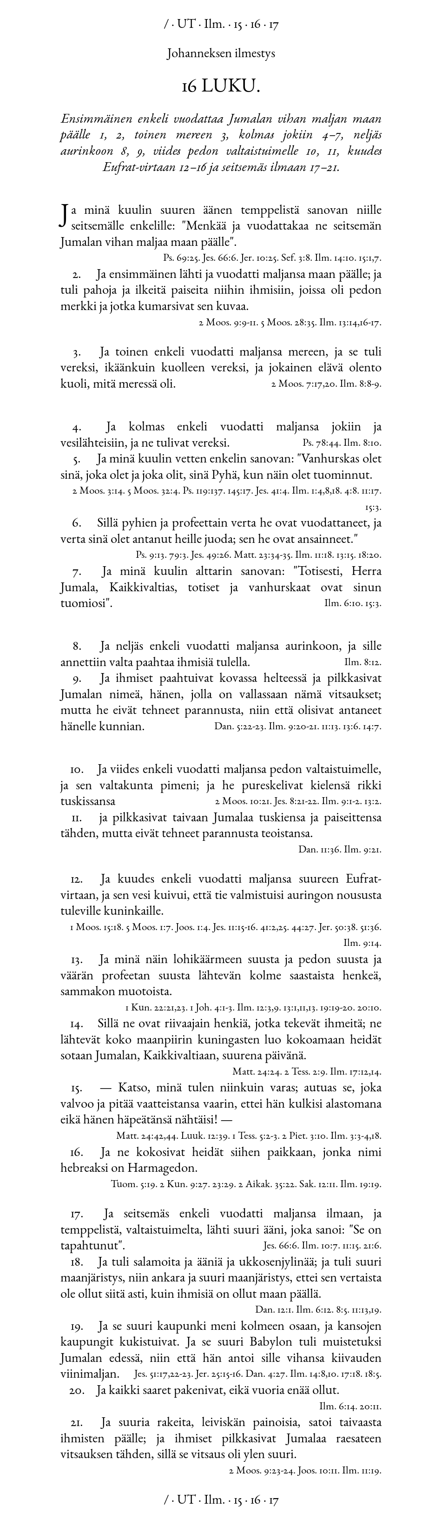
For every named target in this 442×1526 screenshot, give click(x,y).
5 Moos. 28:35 (288, 323)
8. (77, 647)
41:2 (268, 928)
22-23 (180, 1374)
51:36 (369, 928)
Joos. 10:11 (317, 1471)
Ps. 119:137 (203, 491)
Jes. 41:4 (271, 491)
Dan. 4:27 (265, 1374)
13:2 (371, 802)
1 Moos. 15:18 (95, 928)
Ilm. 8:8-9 (359, 384)
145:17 (239, 491)
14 (375, 1072)
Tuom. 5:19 (133, 1185)
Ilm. (214, 25)
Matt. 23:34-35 (262, 555)
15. (77, 1088)
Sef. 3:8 (295, 258)
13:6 (350, 727)
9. (77, 679)
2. (77, 275)
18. (77, 1262)
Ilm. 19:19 (359, 1185)
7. (77, 572)
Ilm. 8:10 (361, 443)
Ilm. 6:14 (337, 1407)
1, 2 (110, 135)
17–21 (323, 168)
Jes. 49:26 (210, 555)
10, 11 (321, 152)
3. (77, 352)
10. (77, 770)
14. (77, 1024)
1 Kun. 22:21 (149, 1008)
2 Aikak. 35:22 (266, 1185)
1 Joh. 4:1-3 (211, 1008)
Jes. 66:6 (219, 258)
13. (77, 960)
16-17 (369, 323)
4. (77, 427)
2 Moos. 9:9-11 (227, 323)
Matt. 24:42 (140, 1136)
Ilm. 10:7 (320, 1246)
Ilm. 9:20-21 (293, 727)
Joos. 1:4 (192, 928)
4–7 (331, 135)
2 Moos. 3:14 (98, 491)
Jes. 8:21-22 (295, 802)
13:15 (345, 555)
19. (77, 1327)
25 (282, 928)
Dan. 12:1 (273, 1310)
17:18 (350, 1374)
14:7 (371, 727)
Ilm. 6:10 (342, 604)
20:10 (368, 1008)
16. (77, 1153)
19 (375, 1310)
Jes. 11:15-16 (234, 928)
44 (171, 1136)
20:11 (369, 1407)
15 (238, 25)
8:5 (341, 1310)
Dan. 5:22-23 (239, 727)
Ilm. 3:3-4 (349, 1136)
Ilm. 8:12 (361, 663)
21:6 (371, 1246)
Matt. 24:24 (256, 1072)
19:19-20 (336, 1008)
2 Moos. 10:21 (242, 802)
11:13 (330, 727)
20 (330, 384)
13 (312, 1008)
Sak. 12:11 (317, 1185)
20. (77, 1391)
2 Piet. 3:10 (304, 1136)
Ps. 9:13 (150, 555)
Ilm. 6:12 (313, 1310)
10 (332, 1374)
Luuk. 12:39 (204, 1136)
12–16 (192, 168)
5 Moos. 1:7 (148, 928)
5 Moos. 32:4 (152, 491)
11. (77, 818)
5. (77, 459)
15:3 (372, 507)
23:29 (223, 1185)
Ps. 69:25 (180, 258)
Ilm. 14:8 (307, 1374)
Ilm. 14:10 (334, 258)
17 (274, 25)
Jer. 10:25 (259, 258)
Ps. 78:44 (321, 443)
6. (77, 523)
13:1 (290, 1008)
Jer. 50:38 (337, 928)
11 (302, 1008)
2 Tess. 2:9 (304, 1072)
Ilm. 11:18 (313, 555)
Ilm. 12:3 (254, 1008)
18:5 (372, 1374)
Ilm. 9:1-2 (341, 802)
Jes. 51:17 (151, 1374)
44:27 (302, 928)
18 (336, 491)
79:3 (177, 555)
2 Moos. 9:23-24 (261, 1471)
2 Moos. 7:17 (297, 384)
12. (77, 879)
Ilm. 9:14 (361, 943)
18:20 (368, 555)
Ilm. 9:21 (361, 850)
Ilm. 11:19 (360, 1471)
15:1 (365, 258)
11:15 (351, 1246)
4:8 (350, 491)
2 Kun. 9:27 (184, 1185)
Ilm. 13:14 (338, 323)
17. (77, 1214)
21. (77, 1423)
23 (181, 1008)
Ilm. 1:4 (307, 491)
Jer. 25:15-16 (218, 1374)
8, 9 (131, 152)
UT (186, 25)
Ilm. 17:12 (349, 1072)
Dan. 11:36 (318, 850)
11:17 (370, 491)
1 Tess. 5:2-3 (254, 1136)
